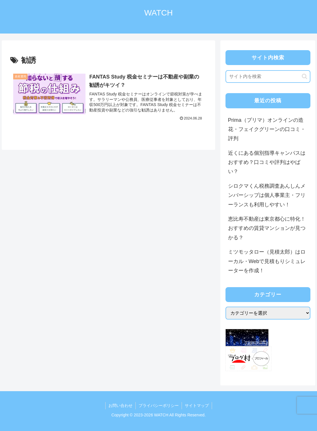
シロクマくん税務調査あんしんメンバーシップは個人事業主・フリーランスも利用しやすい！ (267, 195)
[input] (267, 76)
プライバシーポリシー (159, 405)
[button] (305, 76)
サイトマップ (197, 405)
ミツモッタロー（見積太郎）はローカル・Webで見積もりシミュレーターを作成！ (267, 261)
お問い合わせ (120, 405)
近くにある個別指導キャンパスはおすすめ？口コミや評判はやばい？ (267, 162)
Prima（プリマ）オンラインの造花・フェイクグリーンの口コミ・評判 (267, 129)
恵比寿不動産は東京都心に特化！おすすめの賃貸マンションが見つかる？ (267, 228)
